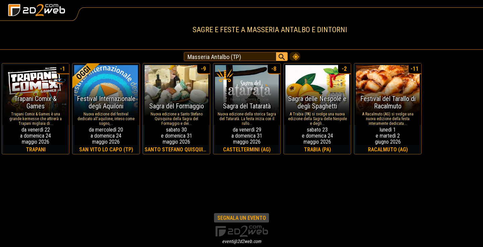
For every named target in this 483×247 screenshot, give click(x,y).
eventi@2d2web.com (241, 241)
